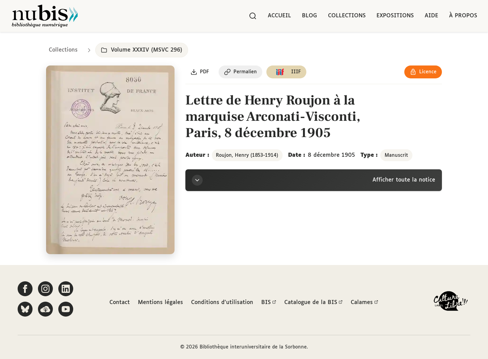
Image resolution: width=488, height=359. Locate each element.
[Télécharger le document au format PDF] (200, 72)
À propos (463, 16)
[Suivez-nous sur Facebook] (25, 288)
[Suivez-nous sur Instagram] (45, 288)
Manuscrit (396, 155)
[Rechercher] (253, 16)
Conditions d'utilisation (222, 302)
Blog (309, 16)
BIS (268, 302)
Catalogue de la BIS (313, 302)
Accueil (279, 16)
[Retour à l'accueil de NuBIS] (45, 16)
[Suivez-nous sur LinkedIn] (65, 288)
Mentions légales (160, 302)
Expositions (395, 16)
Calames (364, 302)
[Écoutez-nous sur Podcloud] (45, 309)
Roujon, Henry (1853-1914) (247, 155)
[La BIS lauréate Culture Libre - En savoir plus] (450, 302)
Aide (431, 16)
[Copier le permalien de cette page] (241, 72)
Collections (347, 16)
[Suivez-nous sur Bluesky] (25, 309)
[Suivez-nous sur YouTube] (65, 309)
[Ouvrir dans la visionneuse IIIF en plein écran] (110, 160)
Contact (119, 302)
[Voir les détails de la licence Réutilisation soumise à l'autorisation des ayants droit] (423, 72)
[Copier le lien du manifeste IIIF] (287, 72)
